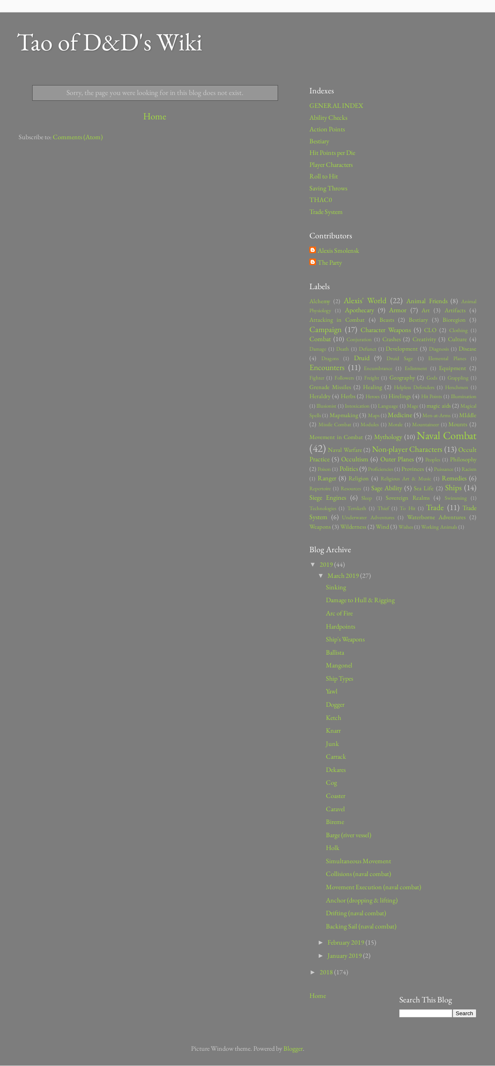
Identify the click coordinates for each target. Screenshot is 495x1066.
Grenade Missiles (330, 387)
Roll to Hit (323, 176)
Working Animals (439, 526)
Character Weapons (386, 329)
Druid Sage (400, 358)
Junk (332, 743)
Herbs (348, 396)
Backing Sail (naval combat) (361, 926)
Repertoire (320, 488)
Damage (317, 348)
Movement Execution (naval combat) (373, 887)
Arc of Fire (339, 613)
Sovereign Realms (407, 497)
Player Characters (331, 164)
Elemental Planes (447, 358)
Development (402, 348)
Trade (435, 507)
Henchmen (456, 387)
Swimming (456, 497)
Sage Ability (386, 488)
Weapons (320, 526)
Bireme (335, 821)
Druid (362, 358)
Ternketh (356, 508)
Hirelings (400, 396)
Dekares (336, 769)
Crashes (391, 339)
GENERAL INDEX (336, 105)
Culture (457, 339)
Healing (372, 387)
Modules (370, 424)
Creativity (424, 339)
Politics (348, 468)
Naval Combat (446, 435)
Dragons (330, 358)
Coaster (335, 795)
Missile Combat (334, 424)
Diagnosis (439, 348)
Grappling (458, 377)
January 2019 (345, 955)
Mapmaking (344, 415)
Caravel (335, 809)
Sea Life (424, 488)
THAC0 (320, 199)
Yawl (331, 691)
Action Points (327, 129)
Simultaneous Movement (358, 861)
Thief (383, 508)
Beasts (387, 319)
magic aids (438, 405)
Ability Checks (328, 117)
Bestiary (319, 141)
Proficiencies (380, 468)
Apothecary (359, 310)
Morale (395, 424)
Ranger (327, 478)
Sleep (366, 497)
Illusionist (326, 405)
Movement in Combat (336, 437)
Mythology (388, 436)
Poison (324, 468)
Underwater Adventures (368, 517)
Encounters (326, 367)
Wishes (405, 526)
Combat (320, 339)
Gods (432, 377)
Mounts (457, 424)
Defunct (367, 348)
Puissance (443, 468)
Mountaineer (425, 424)
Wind (382, 526)
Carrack (336, 756)
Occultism (354, 459)
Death (342, 348)
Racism (469, 468)
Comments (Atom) (78, 137)
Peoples (432, 459)
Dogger (335, 704)
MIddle (467, 415)
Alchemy (319, 301)
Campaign (325, 329)
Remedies (454, 478)
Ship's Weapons (345, 639)
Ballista (335, 652)
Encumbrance (378, 368)
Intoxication (357, 405)
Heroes (372, 396)
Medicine (400, 415)
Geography (402, 377)
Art (426, 310)
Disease (467, 348)
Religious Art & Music (406, 478)
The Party (330, 263)
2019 (327, 564)
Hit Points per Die (332, 152)
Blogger (293, 1048)
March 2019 (344, 575)
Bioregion (454, 319)
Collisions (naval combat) (358, 873)
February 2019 (346, 942)
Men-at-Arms (436, 415)
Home (154, 116)
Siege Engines (327, 497)
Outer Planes (397, 459)
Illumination (463, 396)
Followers (344, 377)
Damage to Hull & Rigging (360, 600)
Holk (332, 847)
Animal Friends (427, 301)
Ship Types (339, 678)
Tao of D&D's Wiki (109, 42)
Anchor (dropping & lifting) (362, 900)
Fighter (316, 377)
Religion (359, 478)
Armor (397, 310)
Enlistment (416, 368)
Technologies (322, 508)
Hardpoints (340, 626)
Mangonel (339, 665)
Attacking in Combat (337, 319)
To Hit (407, 508)
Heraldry (319, 396)
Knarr (333, 730)
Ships (453, 487)
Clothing (458, 330)
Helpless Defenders (414, 387)
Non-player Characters (407, 449)
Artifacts (455, 310)
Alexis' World (365, 300)
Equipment (452, 368)
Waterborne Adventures (436, 517)
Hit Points (431, 396)
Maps (374, 415)
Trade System (326, 211)
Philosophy (463, 459)
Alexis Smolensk (338, 251)
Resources (351, 488)
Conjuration (359, 339)
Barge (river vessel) (348, 835)
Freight (371, 377)
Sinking (336, 587)
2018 (327, 972)
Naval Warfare (345, 449)
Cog (331, 782)
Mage (412, 405)
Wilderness (353, 526)
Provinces (412, 468)
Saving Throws (328, 188)
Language (388, 405)
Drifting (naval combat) (356, 913)
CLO (430, 330)
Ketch (333, 717)
